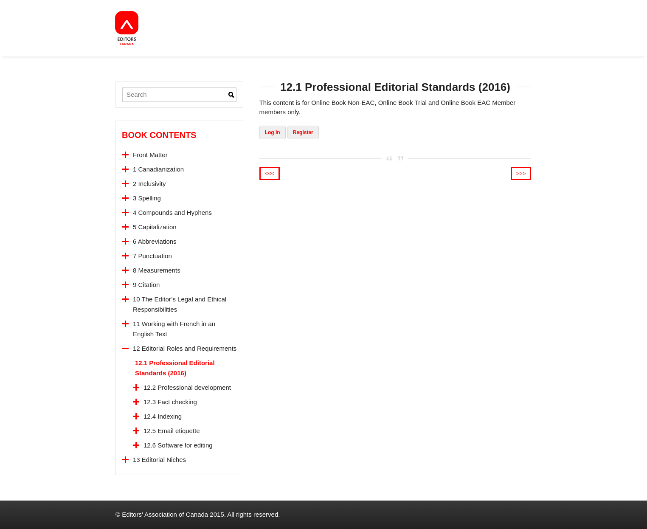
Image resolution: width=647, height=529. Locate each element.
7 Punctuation (152, 255)
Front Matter (150, 154)
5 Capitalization (155, 227)
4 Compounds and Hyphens (172, 212)
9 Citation (146, 284)
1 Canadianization (158, 169)
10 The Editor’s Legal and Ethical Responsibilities (179, 304)
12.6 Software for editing (178, 445)
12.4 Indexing (162, 416)
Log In (272, 132)
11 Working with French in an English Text (174, 329)
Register (303, 132)
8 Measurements (156, 270)
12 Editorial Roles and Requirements (184, 348)
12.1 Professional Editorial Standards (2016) (175, 368)
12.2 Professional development (187, 387)
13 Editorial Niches (159, 459)
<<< (270, 173)
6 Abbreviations (155, 241)
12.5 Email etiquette (171, 430)
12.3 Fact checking (170, 401)
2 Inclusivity (149, 183)
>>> (521, 173)
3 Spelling (147, 198)
